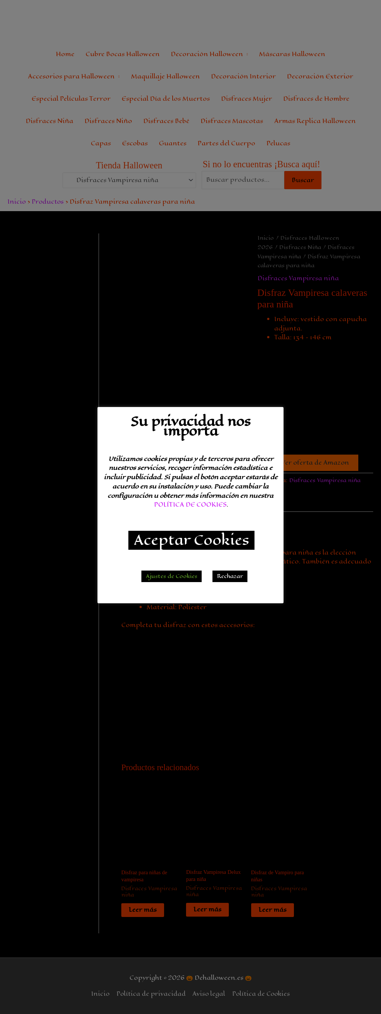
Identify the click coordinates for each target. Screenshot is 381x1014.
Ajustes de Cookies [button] (171, 576)
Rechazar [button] (230, 576)
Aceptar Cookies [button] (191, 540)
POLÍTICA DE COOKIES (190, 504)
